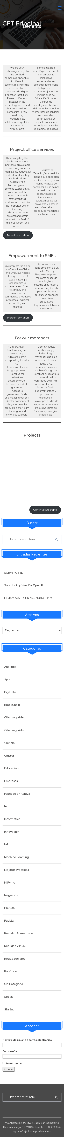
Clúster (9, 755)
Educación (11, 768)
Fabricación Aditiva (17, 793)
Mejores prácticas (16, 869)
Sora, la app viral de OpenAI (23, 585)
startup (9, 1009)
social (8, 996)
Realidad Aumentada (18, 933)
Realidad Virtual (15, 946)
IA (5, 806)
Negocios (11, 895)
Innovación (11, 831)
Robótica (10, 971)
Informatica (12, 819)
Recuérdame (13, 1063)
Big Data (10, 692)
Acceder (8, 1069)
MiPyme (9, 882)
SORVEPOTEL (13, 572)
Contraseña (10, 1051)
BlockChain (12, 705)
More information (18, 235)
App (7, 679)
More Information (18, 317)
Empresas (11, 781)
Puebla (9, 920)
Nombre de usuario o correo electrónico (27, 1040)
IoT (6, 844)
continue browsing (45, 509)
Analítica (10, 666)
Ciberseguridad (14, 717)
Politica (9, 908)
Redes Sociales (14, 958)
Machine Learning (16, 857)
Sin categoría (13, 984)
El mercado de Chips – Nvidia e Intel (28, 598)
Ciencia (9, 743)
